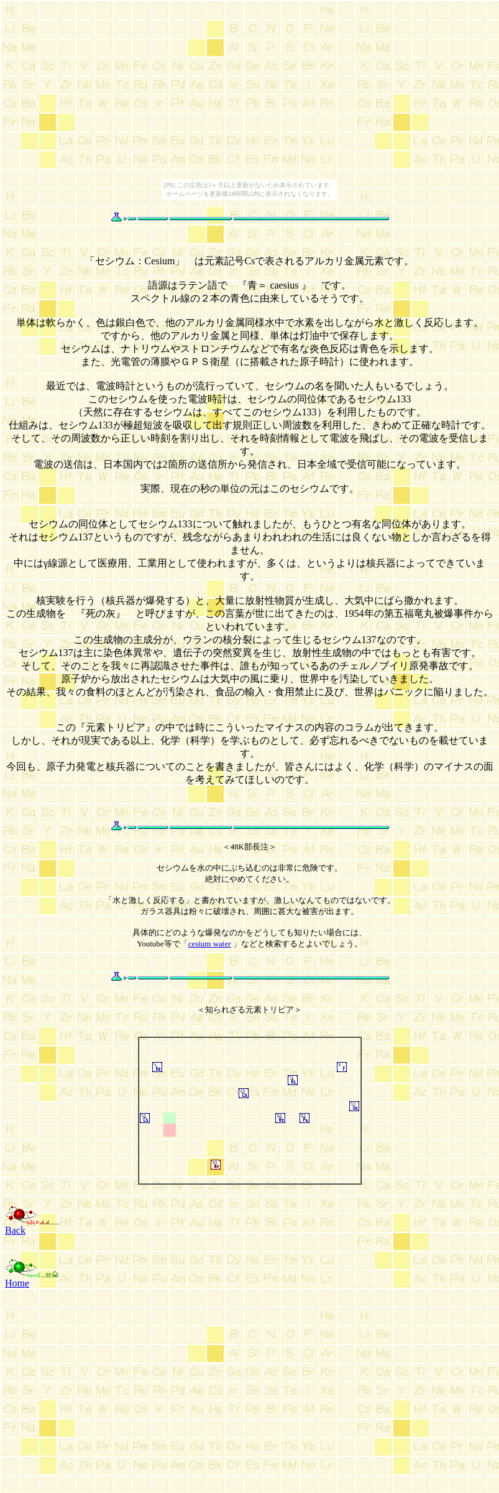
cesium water (209, 943)
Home (17, 1283)
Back (15, 1230)
